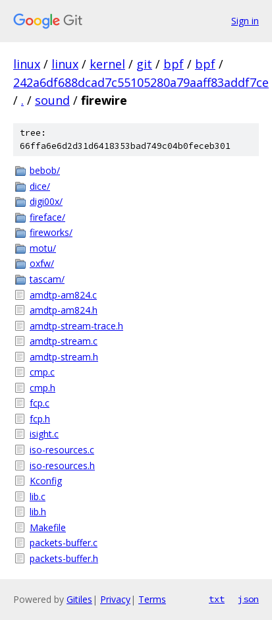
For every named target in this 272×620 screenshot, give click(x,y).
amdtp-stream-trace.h (76, 326)
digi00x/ (46, 201)
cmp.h (42, 387)
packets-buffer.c (63, 542)
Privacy (115, 599)
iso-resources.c (62, 449)
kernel (107, 64)
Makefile (48, 527)
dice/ (40, 186)
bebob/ (45, 170)
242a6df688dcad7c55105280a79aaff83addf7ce (141, 82)
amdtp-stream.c (63, 341)
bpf (173, 64)
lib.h (38, 511)
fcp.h (40, 418)
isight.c (44, 434)
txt (217, 599)
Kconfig (46, 480)
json (248, 599)
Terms (152, 599)
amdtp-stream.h (64, 357)
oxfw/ (42, 263)
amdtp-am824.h (63, 310)
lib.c (37, 496)
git (144, 64)
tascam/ (47, 279)
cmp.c (42, 372)
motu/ (43, 248)
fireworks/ (51, 232)
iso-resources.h (62, 465)
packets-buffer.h (64, 558)
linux (26, 64)
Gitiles (79, 599)
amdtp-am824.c (63, 295)
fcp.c (39, 403)
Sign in (245, 20)
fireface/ (47, 217)
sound (52, 100)
